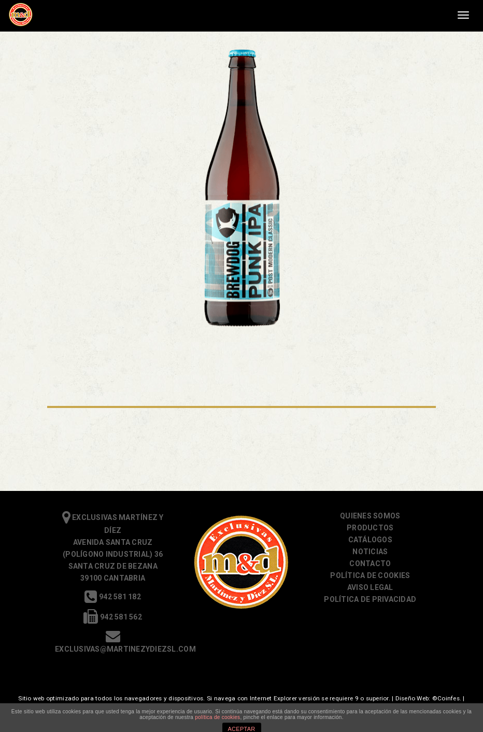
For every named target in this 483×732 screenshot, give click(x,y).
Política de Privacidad (370, 599)
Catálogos (370, 540)
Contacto (370, 563)
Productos (370, 528)
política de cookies (217, 717)
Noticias (370, 551)
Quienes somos (370, 516)
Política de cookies (370, 575)
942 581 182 (112, 597)
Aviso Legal (370, 587)
